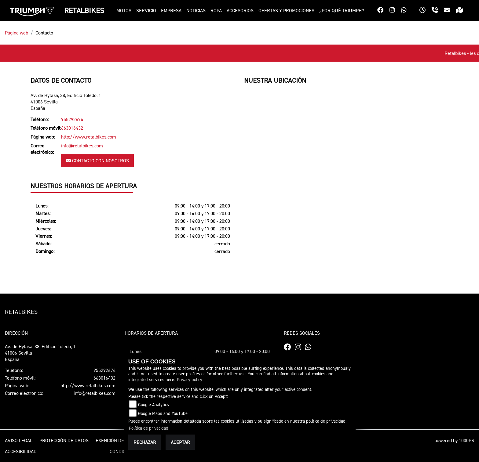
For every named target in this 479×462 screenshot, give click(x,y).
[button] (125, 10)
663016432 (72, 128)
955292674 (72, 119)
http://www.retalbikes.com (88, 137)
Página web (16, 33)
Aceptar (180, 442)
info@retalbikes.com (82, 146)
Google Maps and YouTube (163, 413)
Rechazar (144, 442)
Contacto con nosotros (97, 160)
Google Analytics (153, 404)
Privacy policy (189, 379)
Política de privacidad (148, 428)
